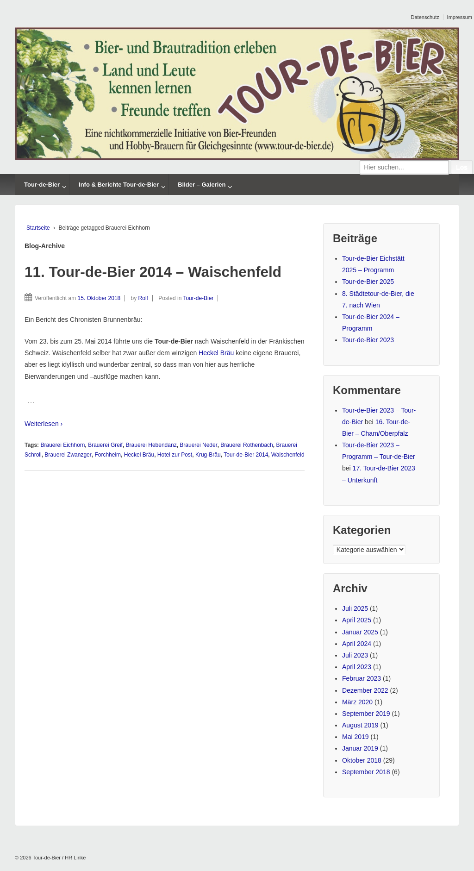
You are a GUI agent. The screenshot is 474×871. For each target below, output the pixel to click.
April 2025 (356, 620)
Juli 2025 (355, 608)
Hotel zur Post (174, 454)
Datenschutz (425, 17)
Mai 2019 (355, 736)
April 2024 (356, 643)
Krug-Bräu (208, 454)
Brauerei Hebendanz (151, 445)
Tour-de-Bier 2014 (246, 454)
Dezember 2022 (365, 690)
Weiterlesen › (43, 423)
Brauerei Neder (198, 445)
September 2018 (366, 772)
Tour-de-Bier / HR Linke (58, 857)
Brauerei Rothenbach (246, 445)
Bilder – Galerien (201, 184)
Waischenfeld (288, 454)
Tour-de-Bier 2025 (368, 281)
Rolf (143, 298)
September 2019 (366, 713)
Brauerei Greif (105, 445)
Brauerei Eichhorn (62, 445)
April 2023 (356, 666)
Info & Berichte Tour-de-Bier (119, 184)
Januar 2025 (360, 632)
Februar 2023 (361, 678)
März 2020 (357, 702)
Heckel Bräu (216, 353)
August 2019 (360, 725)
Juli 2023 (355, 655)
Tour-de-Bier (42, 184)
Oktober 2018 (361, 760)
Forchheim (107, 454)
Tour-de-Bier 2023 (368, 340)
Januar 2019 (360, 748)
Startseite (38, 228)
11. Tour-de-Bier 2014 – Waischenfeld (153, 271)
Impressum (459, 17)
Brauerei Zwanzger (67, 454)
